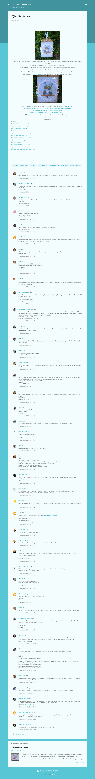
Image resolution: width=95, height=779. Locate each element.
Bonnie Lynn (22, 675)
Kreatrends (69, 106)
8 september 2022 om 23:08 (26, 507)
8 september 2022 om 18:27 (26, 426)
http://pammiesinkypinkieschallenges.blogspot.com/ (22, 130)
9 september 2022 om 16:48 (26, 588)
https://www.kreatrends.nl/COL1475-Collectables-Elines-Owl (47, 113)
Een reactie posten (18, 734)
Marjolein (21, 488)
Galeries (53, 774)
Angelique (21, 635)
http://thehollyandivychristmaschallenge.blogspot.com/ (22, 126)
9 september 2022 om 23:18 (26, 630)
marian (20, 350)
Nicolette (21, 392)
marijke (20, 237)
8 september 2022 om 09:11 (26, 219)
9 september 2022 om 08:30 (26, 561)
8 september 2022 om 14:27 (26, 402)
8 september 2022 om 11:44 (26, 333)
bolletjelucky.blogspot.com (26, 309)
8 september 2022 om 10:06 (26, 256)
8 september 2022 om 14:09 (26, 369)
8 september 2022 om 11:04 (26, 304)
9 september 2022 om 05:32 (26, 524)
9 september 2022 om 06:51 (26, 545)
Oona (20, 513)
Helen (20, 338)
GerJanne (21, 500)
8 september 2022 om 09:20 (26, 232)
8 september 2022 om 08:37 (26, 206)
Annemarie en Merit (24, 292)
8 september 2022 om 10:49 (26, 287)
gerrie (20, 278)
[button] (83, 15)
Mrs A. (20, 607)
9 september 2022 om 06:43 (26, 535)
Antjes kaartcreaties (24, 566)
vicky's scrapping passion (25, 712)
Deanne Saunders (23, 698)
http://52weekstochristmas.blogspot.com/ (20, 123)
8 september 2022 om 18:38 (26, 440)
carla (19, 261)
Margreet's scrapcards (21, 4)
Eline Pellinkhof (43, 165)
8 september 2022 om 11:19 (26, 321)
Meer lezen (80, 763)
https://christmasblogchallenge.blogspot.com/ (21, 137)
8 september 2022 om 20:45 (26, 483)
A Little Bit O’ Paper (30, 704)
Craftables (33, 165)
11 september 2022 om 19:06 (27, 682)
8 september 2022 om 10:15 (26, 273)
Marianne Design (63, 165)
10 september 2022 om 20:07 (27, 644)
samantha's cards (23, 724)
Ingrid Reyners (22, 362)
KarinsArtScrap (22, 431)
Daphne (20, 456)
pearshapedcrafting (24, 688)
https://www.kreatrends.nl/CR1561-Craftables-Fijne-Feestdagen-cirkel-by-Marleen (47, 108)
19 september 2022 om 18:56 (27, 719)
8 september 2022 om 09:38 (26, 244)
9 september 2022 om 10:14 (26, 573)
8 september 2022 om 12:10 (26, 345)
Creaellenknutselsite (24, 183)
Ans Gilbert (21, 474)
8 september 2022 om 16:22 (26, 416)
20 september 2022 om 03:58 (27, 730)
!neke (20, 407)
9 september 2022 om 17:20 (26, 602)
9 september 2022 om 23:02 (26, 613)
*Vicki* (20, 421)
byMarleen (15, 165)
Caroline (20, 225)
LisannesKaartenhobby (25, 618)
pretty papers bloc (75, 165)
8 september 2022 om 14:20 (26, 386)
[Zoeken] (86, 5)
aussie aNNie (22, 530)
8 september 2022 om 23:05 (26, 495)
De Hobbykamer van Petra (26, 551)
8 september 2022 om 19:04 (26, 469)
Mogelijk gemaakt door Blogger (47, 771)
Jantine (20, 375)
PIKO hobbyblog (23, 594)
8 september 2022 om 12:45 (26, 357)
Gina (19, 445)
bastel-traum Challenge (50, 515)
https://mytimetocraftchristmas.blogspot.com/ (20, 135)
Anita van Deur (22, 173)
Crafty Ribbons (38, 74)
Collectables (24, 165)
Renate (20, 578)
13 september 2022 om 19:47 (27, 693)
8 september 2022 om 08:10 (26, 178)
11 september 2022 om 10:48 (27, 670)
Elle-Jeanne (21, 211)
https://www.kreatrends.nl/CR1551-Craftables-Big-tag (47, 110)
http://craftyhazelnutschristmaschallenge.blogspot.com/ (23, 133)
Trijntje (20, 326)
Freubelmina (22, 540)
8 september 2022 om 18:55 (26, 451)
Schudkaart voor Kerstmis (19, 747)
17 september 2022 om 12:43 (27, 707)
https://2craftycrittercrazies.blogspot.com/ (20, 140)
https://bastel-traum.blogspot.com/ (18, 142)
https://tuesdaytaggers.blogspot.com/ (19, 128)
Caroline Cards (22, 197)
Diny (19, 249)
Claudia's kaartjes (23, 649)
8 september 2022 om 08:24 (26, 192)
